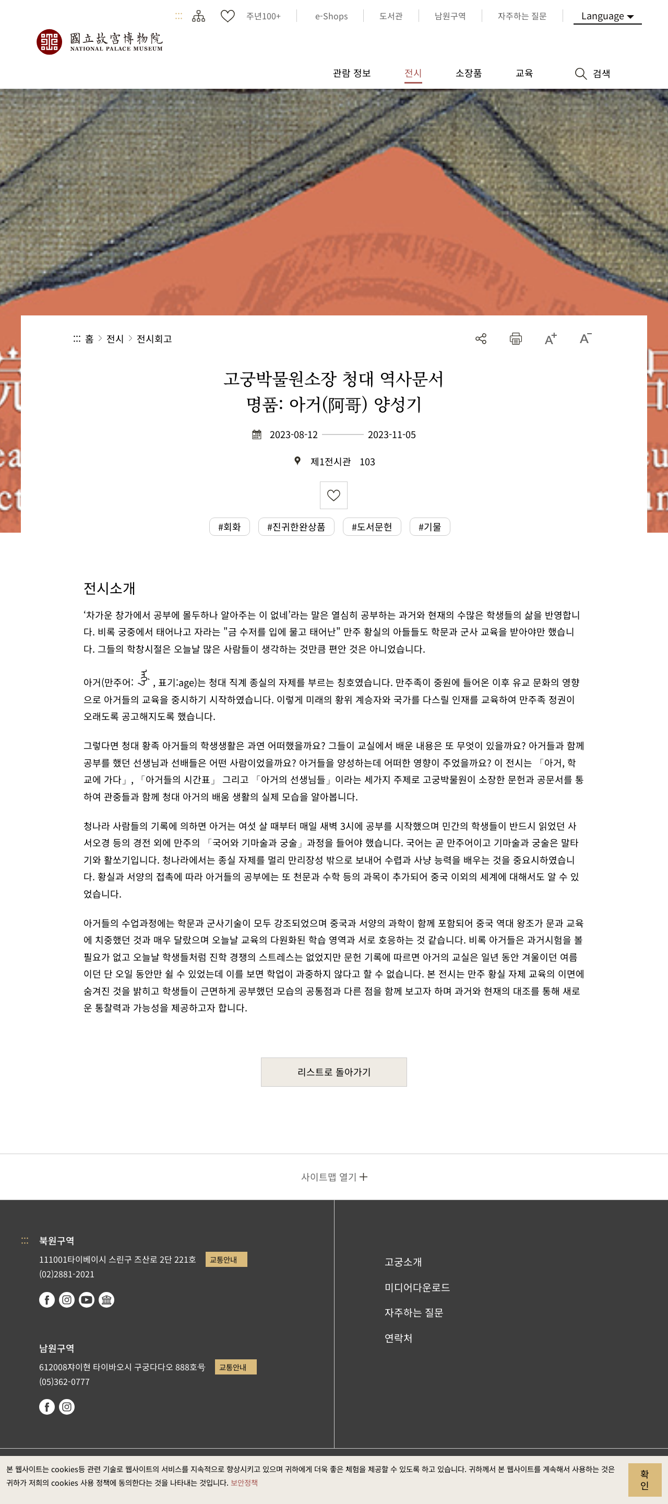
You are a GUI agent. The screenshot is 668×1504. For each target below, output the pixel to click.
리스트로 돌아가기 (334, 1071)
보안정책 (244, 1482)
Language (602, 15)
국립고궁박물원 (99, 41)
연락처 (399, 1338)
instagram (67, 1300)
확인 (644, 1479)
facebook (47, 1300)
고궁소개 (403, 1261)
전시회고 (154, 338)
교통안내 (223, 1259)
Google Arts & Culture (106, 1300)
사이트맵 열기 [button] (329, 1176)
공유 (481, 339)
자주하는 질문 (414, 1312)
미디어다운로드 (417, 1287)
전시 (115, 338)
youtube (86, 1300)
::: (179, 15)
